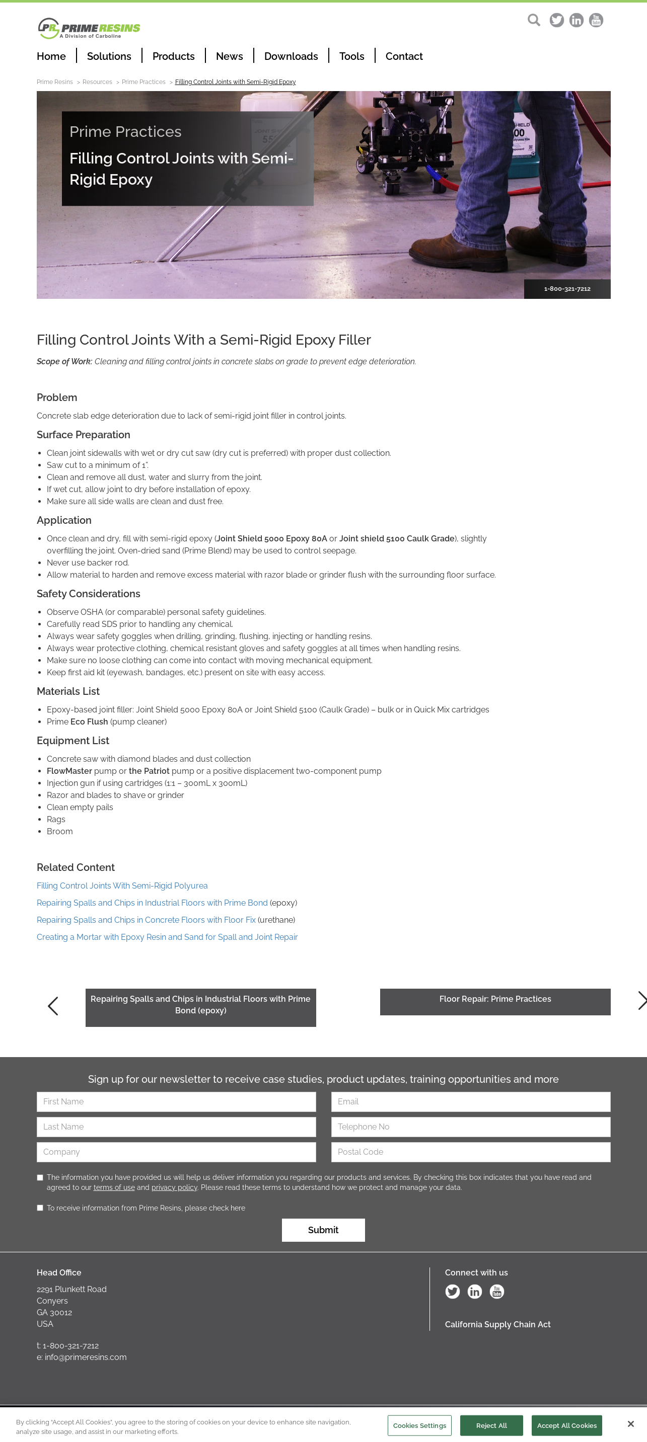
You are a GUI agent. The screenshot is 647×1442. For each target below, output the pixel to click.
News (229, 56)
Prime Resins (55, 82)
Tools (352, 56)
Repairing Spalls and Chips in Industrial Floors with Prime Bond (152, 903)
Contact (404, 56)
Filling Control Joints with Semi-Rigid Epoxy (235, 82)
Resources (97, 82)
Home (51, 56)
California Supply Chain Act (498, 1324)
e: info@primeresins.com (82, 1357)
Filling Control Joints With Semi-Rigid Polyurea (122, 886)
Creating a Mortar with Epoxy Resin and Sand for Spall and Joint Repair (167, 937)
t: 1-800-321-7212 (68, 1345)
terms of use (114, 1187)
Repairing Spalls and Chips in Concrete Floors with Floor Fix (146, 920)
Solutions (109, 56)
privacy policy (174, 1187)
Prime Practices (144, 82)
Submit (323, 1230)
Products (174, 56)
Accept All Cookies (567, 1429)
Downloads (291, 56)
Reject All (491, 1429)
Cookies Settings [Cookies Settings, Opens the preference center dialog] (419, 1429)
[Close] (631, 1428)
